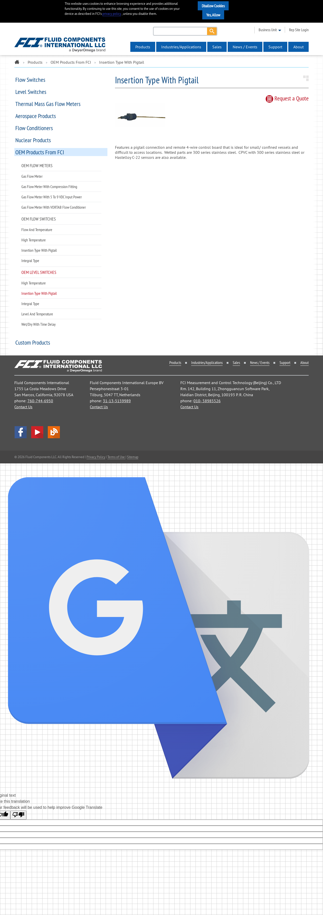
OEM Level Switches (38, 272)
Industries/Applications (181, 46)
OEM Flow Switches (38, 219)
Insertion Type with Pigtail (39, 250)
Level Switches (30, 91)
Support (275, 46)
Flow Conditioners (34, 128)
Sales (217, 46)
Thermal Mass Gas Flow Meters (47, 103)
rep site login (299, 29)
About (298, 46)
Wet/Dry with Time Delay (38, 324)
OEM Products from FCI (71, 62)
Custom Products (32, 342)
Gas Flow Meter (32, 176)
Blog (54, 432)
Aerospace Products (35, 116)
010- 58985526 (207, 400)
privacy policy (111, 14)
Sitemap (132, 457)
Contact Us (23, 406)
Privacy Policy (96, 457)
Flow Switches (30, 79)
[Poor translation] (18, 815)
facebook (20, 432)
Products (142, 46)
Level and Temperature (37, 313)
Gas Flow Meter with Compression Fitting (49, 186)
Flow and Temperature (36, 229)
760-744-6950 (40, 400)
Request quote (287, 98)
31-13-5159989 (117, 400)
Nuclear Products (33, 140)
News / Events (245, 46)
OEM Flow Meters (37, 165)
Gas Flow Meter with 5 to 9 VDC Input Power (51, 196)
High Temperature (33, 239)
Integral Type (30, 260)
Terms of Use (116, 457)
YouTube (37, 432)
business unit (268, 29)
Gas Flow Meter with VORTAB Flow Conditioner (53, 207)
